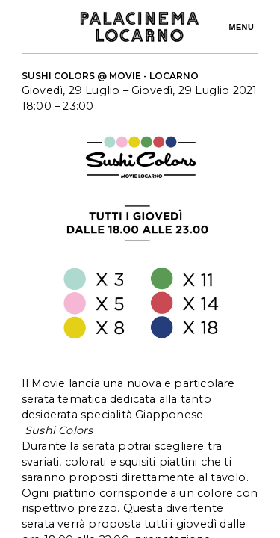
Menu (241, 26)
